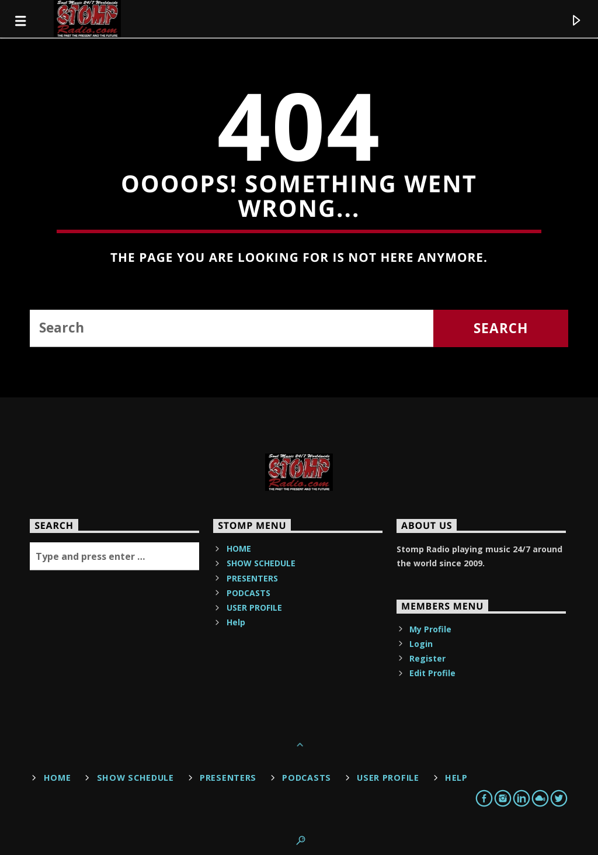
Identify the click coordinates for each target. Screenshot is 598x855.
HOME (239, 548)
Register (427, 658)
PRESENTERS (252, 578)
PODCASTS (248, 592)
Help (236, 622)
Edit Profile (432, 673)
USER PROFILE (254, 607)
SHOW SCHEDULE (261, 563)
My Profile (430, 629)
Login (421, 643)
